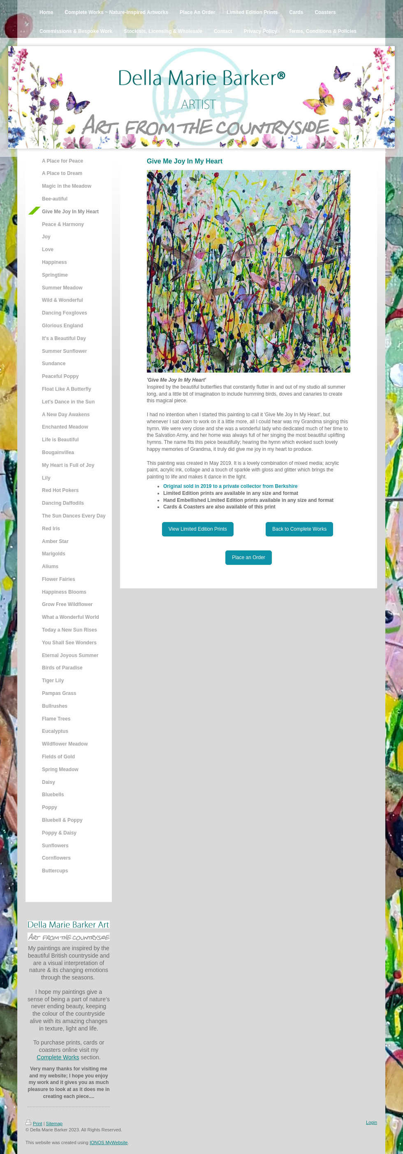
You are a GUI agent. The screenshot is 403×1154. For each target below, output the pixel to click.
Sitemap (54, 1123)
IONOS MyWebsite (109, 1142)
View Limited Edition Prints (198, 529)
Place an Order (248, 557)
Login (371, 1122)
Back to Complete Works (299, 529)
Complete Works (58, 1057)
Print (33, 1123)
